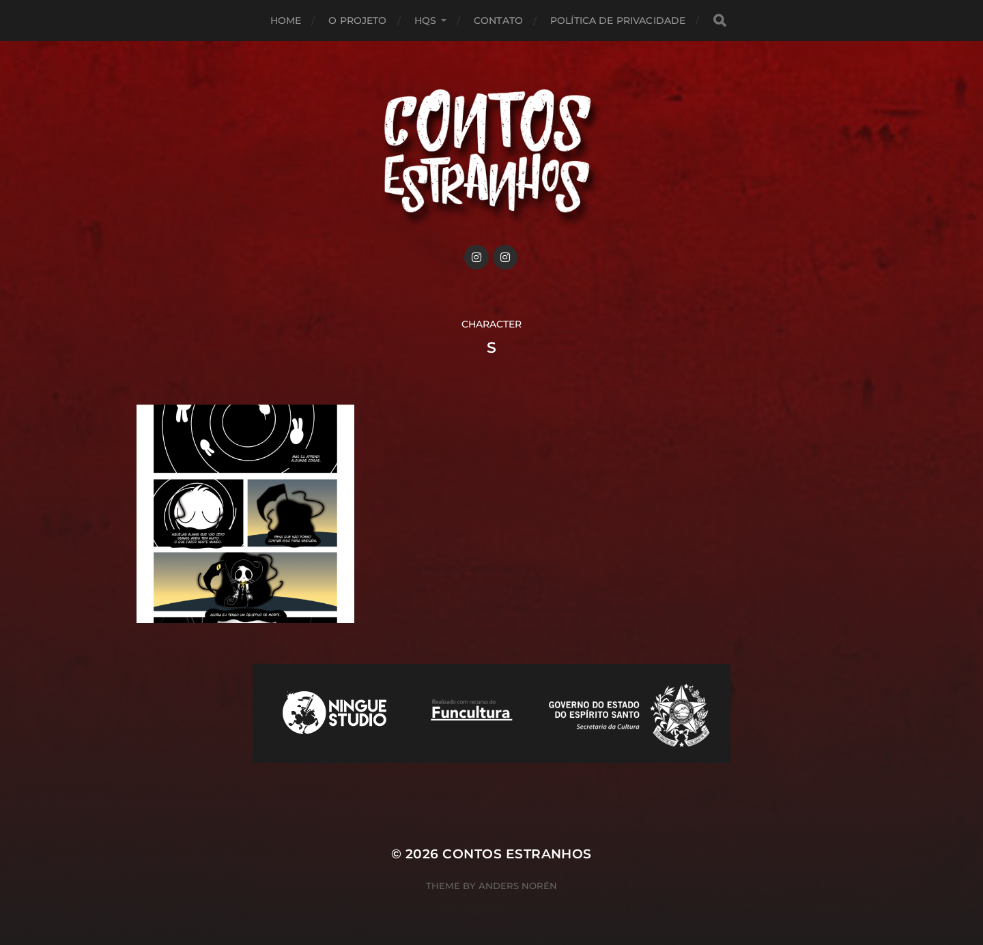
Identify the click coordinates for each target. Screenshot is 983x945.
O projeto (357, 20)
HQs (425, 20)
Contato (498, 20)
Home (286, 20)
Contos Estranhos (517, 854)
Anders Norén (518, 885)
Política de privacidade (617, 20)
